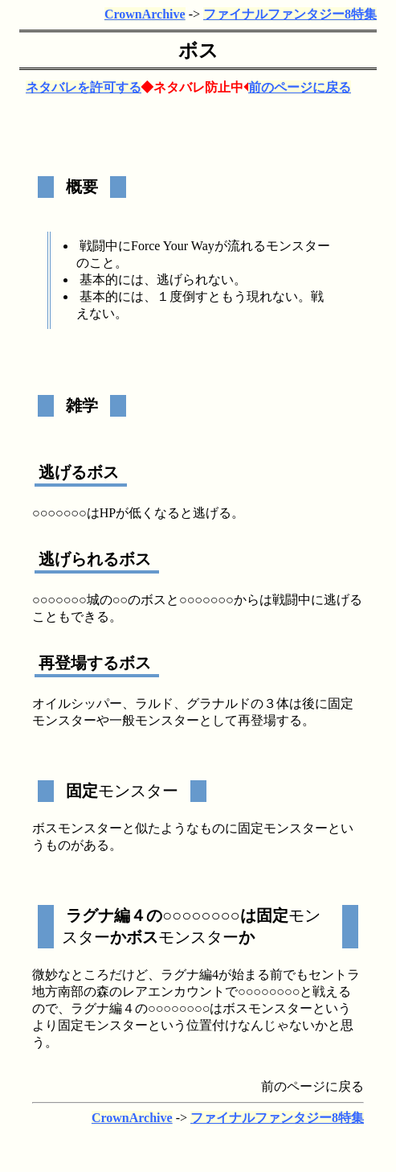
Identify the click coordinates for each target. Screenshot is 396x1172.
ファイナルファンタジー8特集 (290, 14)
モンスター (298, 246)
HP (108, 513)
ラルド (154, 703)
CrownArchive (145, 14)
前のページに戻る (299, 87)
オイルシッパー (77, 703)
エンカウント (186, 991)
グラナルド (218, 703)
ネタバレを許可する (83, 87)
